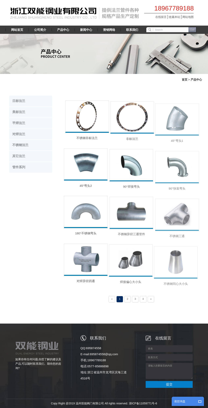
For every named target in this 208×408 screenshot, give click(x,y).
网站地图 (188, 17)
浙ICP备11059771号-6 (143, 403)
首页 (184, 79)
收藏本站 (174, 17)
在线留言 (161, 17)
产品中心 (196, 79)
